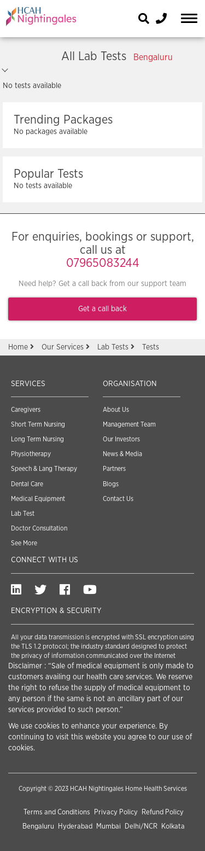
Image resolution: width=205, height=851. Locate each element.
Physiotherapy (31, 454)
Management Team (129, 424)
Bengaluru (38, 826)
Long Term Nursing (37, 439)
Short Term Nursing (38, 424)
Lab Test (22, 513)
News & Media (122, 454)
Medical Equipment (38, 499)
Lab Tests (117, 347)
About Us (116, 409)
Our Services (67, 347)
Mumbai (108, 826)
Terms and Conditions (57, 812)
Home (22, 347)
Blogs (111, 484)
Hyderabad (75, 826)
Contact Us (118, 499)
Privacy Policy (116, 812)
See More (24, 543)
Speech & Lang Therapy (44, 468)
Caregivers (25, 409)
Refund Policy (163, 812)
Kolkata (173, 826)
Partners (114, 468)
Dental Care (27, 484)
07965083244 (102, 263)
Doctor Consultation (39, 528)
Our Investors (121, 439)
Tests (150, 347)
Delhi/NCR (141, 826)
